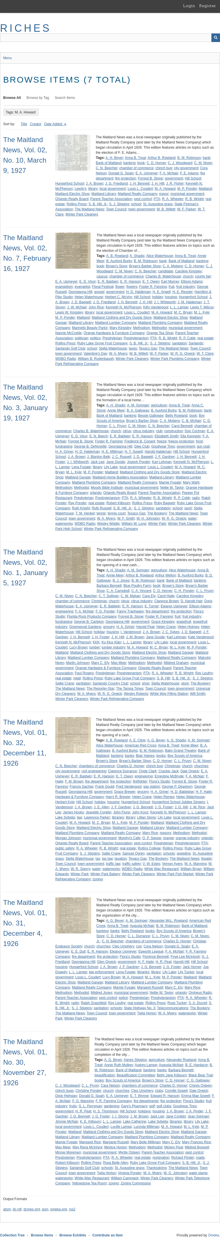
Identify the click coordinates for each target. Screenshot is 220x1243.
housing (171, 297)
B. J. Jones (121, 580)
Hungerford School (69, 183)
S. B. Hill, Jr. (98, 204)
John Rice (96, 307)
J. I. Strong (120, 1116)
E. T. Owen (151, 282)
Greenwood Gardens (85, 627)
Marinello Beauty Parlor (90, 328)
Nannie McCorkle (68, 333)
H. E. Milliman (112, 452)
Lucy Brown (78, 647)
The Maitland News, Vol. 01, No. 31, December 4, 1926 (25, 923)
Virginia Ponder (130, 1173)
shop (145, 683)
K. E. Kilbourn (90, 1122)
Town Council (116, 209)
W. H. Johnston (148, 518)
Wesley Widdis (108, 524)
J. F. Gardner (165, 457)
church (188, 276)
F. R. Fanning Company (114, 1101)
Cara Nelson (110, 1086)
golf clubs (164, 1106)
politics (95, 338)
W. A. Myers (118, 354)
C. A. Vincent (141, 591)
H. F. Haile (203, 792)
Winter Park (157, 524)
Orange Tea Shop (159, 333)
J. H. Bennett (139, 183)
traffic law (113, 864)
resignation (160, 1158)
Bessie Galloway (151, 416)
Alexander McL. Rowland (168, 921)
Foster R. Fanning (153, 287)
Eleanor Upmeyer (174, 606)
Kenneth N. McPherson (123, 307)
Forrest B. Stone (150, 178)
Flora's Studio (159, 781)
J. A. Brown (94, 183)
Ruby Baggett (164, 503)
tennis (101, 513)
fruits (73, 1106)
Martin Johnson (77, 663)
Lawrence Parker (97, 817)
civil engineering (93, 771)
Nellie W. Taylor (172, 488)
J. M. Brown (135, 637)
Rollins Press (76, 204)
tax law (107, 859)
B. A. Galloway (138, 410)
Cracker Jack (168, 771)
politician (81, 338)
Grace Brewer (124, 792)
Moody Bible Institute (107, 488)
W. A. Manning (195, 864)
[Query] (110, 37)
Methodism (141, 328)
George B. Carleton (88, 622)
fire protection (125, 178)
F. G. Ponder (105, 611)
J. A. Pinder (194, 1111)
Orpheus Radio (200, 993)
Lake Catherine (134, 1122)
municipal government (187, 194)
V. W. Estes (151, 864)
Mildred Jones (101, 993)
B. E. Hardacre (196, 1065)
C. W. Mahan (130, 596)
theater (206, 859)
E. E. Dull (78, 951)
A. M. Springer (138, 405)
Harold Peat (145, 627)
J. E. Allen (101, 807)
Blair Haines (145, 756)
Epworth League (150, 951)
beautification (105, 1075)
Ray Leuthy (204, 673)
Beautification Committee (136, 1075)
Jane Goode (115, 462)
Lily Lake (110, 467)
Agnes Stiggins (135, 1060)
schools (169, 853)
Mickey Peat (173, 1147)
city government (186, 168)
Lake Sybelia (65, 817)
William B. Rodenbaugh (96, 359)
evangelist (82, 287)
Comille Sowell (176, 1091)
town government (141, 209)
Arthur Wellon (165, 575)
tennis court (116, 513)
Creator (36, 124)
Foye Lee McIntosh (185, 957)
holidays (144, 1111)
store (185, 683)
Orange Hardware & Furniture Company (114, 333)
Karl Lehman (162, 462)
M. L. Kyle (201, 312)
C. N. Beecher (106, 168)
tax (97, 859)
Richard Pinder (182, 1158)
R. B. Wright (194, 199)
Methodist (159, 328)
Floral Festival (102, 287)
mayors (165, 833)
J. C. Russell (121, 457)
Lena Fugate (81, 467)
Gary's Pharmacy (134, 1106)
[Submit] (215, 37)
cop (139, 946)
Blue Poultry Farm (137, 586)
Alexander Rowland (181, 1060)
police (123, 998)
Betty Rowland (176, 416)
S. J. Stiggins (119, 204)
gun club (203, 446)
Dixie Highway (66, 1096)
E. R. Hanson (130, 282)
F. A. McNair (169, 173)
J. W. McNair (77, 307)
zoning (98, 879)
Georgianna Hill (80, 292)
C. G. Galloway (198, 1080)
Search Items (65, 98)
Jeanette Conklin (98, 812)
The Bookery (157, 513)
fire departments (145, 1101)
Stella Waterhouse (113, 348)
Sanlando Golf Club (70, 348)
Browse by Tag (38, 98)
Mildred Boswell (197, 1147)
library (93, 189)
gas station (151, 787)
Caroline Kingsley (188, 271)
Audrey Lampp (146, 1065)
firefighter (140, 781)
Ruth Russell (101, 508)
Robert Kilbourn (118, 503)
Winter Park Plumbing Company (174, 359)
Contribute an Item (107, 1235)
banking (129, 163)
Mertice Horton (115, 1147)
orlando (95, 493)
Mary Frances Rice (196, 1142)
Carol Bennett (181, 426)
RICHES (25, 28)
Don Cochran (195, 431)
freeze (161, 441)
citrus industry (143, 431)
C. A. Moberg (173, 266)
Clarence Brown (166, 601)
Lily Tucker (186, 972)
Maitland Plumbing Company (160, 323)
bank (206, 158)
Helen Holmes (188, 627)
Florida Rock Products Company (92, 616)
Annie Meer (116, 410)
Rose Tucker (176, 1003)
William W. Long (133, 524)
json (45, 1209)
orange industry (187, 838)
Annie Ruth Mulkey (118, 1065)
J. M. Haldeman (190, 302)
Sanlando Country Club (110, 683)
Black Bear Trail (200, 1075)
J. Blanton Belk (98, 457)
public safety (64, 848)
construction (173, 431)
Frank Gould (104, 787)
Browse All (12, 98)
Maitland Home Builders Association (120, 477)
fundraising (63, 446)
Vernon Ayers (172, 864)
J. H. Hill (158, 183)
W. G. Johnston (175, 1173)
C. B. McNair (191, 421)
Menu (7, 58)
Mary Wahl (191, 482)
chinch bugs (64, 1091)
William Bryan (190, 869)
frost (199, 441)
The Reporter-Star (100, 689)
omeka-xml (58, 1209)
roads (200, 1158)
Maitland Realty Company (137, 194)
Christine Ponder (88, 1091)
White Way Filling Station (169, 694)
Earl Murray (170, 282)
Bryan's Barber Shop (145, 266)
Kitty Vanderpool (155, 307)
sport (188, 508)
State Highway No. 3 (139, 1008)
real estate (205, 338)
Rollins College (149, 848)
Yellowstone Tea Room (89, 1183)
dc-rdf (17, 1209)
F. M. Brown (74, 781)
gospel (99, 292)
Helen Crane (166, 627)
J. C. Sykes (170, 632)
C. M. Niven (203, 163)
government (174, 178)
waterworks (64, 524)
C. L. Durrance (139, 936)
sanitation (179, 343)
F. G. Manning (83, 1101)
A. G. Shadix (176, 740)
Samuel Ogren (133, 853)
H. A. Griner (64, 452)
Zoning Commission (136, 1183)
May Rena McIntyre (87, 1147)
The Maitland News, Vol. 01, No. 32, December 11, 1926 (25, 742)
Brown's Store (116, 266)
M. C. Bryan (183, 312)
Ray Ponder (77, 503)
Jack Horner (192, 967)
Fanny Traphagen (130, 611)
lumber (94, 647)
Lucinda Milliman (146, 1127)
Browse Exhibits (72, 1235)
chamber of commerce (136, 168)
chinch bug (164, 168)
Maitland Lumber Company (115, 323)
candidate (165, 271)
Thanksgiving (156, 1168)
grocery (109, 627)
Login (189, 5)
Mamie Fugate (170, 482)
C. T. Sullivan (109, 596)
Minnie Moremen (68, 1152)
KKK (96, 642)
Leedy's (80, 189)
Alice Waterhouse (159, 256)
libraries (118, 817)
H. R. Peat (163, 962)
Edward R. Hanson (165, 1096)
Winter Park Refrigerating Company (111, 529)
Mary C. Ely (100, 663)
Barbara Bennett (109, 586)
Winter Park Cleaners (81, 214)
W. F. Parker (186, 209)
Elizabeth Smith (166, 436)
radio (196, 498)
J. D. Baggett (81, 302)
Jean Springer (198, 1116)
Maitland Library (103, 194)
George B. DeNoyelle (90, 446)
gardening (111, 1106)
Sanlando (196, 343)
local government (112, 189)
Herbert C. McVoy (118, 297)
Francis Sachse (81, 787)
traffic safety (131, 864)
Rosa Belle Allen (115, 1163)
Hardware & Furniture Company (79, 797)
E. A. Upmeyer (146, 173)
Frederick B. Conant (139, 441)
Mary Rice (150, 833)
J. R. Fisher (175, 183)
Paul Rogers (84, 673)
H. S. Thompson (105, 1111)
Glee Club (141, 446)
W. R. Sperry (80, 869)
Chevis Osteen (200, 1086)
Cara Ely (149, 596)
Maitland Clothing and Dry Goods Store (122, 318)
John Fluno (121, 812)
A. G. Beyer (156, 740)
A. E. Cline (137, 740)
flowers (131, 287)
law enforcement (101, 972)
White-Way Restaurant (91, 1178)
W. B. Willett (166, 209)
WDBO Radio (65, 359)
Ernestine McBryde (169, 776)
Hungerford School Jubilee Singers (178, 802)
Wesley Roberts (136, 694)
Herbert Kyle (64, 802)
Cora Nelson (153, 946)
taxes (133, 348)
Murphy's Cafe (129, 838)
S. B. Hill (163, 678)
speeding (184, 853)
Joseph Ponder (138, 462)
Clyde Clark (148, 771)
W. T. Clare (205, 354)
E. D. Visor (87, 282)
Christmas (99, 601)
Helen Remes (164, 797)
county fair (203, 276)
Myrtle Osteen (129, 1152)
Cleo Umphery (123, 946)
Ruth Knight (81, 508)
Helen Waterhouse (88, 297)
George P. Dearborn (177, 787)
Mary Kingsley (120, 328)
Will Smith (197, 694)
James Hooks (73, 812)
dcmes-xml (31, 1209)
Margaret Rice (90, 1142)
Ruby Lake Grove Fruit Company (102, 343)
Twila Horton (146, 1013)
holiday (157, 297)
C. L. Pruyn (117, 426)
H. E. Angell (162, 292)
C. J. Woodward (180, 163)
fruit (171, 287)
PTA (157, 199)
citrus (127, 431)
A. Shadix (137, 256)
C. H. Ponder (184, 591)
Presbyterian (112, 338)
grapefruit (183, 622)
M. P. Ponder (187, 189)
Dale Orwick (189, 771)
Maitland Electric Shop (72, 194)
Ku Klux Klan (111, 642)
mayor (163, 194)
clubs (159, 1091)
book (141, 163)
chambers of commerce (97, 766)
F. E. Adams (189, 173)
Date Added (53, 124)
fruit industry (185, 287)
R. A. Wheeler (172, 199)
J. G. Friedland (116, 183)
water (192, 518)
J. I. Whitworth (165, 302)
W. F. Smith (126, 518)
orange (168, 838)
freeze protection (181, 441)
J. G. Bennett (143, 807)
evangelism (64, 287)
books (161, 756)
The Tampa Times (129, 689)
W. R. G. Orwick (182, 354)
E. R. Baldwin (108, 282)
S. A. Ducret (197, 1003)
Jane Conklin (176, 1116)
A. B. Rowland (117, 256)
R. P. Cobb (187, 338)
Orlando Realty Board (71, 199)
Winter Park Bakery (105, 874)
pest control (143, 199)
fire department (157, 611)
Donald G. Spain (121, 173)
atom (7, 1209)
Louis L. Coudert (140, 189)
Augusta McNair (142, 926)
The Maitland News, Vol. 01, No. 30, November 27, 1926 (25, 1062)
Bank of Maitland (108, 163)
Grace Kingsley (162, 622)
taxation (121, 859)
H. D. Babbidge (182, 792)
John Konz (140, 812)
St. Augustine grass (157, 204)
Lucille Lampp (121, 1127)
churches (201, 766)
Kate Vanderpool (201, 637)
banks (129, 756)
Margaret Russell (150, 987)
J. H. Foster (100, 637)
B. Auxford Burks (119, 261)
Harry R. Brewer (118, 797)
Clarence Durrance (122, 771)
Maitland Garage (78, 477)
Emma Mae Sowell (195, 1096)
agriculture (159, 405)
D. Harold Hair (192, 601)
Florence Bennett (155, 957)
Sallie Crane (64, 683)
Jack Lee (97, 462)
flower (119, 287)
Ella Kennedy (190, 436)
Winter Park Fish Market (174, 874)
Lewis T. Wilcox (202, 307)
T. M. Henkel (85, 513)
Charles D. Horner (177, 941)
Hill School (193, 178)
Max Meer (118, 663)
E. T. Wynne (139, 1096)
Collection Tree (12, 1235)
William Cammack (124, 1178)
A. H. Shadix (115, 405)
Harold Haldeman (158, 452)
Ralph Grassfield (93, 1003)
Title (24, 124)
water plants (198, 1173)
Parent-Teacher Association (111, 199)
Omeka (213, 1235)
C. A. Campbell (118, 591)
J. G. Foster (164, 807)
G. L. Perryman (90, 1106)
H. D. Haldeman (138, 292)
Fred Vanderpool (129, 787)
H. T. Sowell (134, 452)
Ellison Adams (191, 282)
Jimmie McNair (66, 1122)
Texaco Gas (148, 348)
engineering (64, 611)
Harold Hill (181, 962)
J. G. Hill (181, 807)
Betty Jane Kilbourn (172, 1075)
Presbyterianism (136, 338)
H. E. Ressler (182, 292)
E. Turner (152, 606)
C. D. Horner (156, 163)
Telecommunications (172, 1008)
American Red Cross (140, 745)
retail (77, 678)
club (159, 431)
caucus (102, 276)
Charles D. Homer (130, 766)
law (79, 817)
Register (207, 5)
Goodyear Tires (163, 446)
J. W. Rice (197, 807)
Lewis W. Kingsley (69, 312)
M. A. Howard (165, 189)
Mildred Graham (176, 663)
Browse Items (42, 1235)
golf (152, 1106)
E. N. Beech (98, 436)
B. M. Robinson (189, 158)
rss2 (72, 1209)
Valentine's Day (95, 354)
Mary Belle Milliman (145, 1142)
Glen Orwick (106, 962)
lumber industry (113, 647)
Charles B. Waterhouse (163, 276)
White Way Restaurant (161, 869)
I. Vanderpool (131, 632)
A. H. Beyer (114, 158)
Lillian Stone (146, 817)
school (136, 204)
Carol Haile (166, 596)
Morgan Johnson (68, 838)
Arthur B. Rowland (161, 158)
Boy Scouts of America (185, 756)
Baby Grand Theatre (180, 751)
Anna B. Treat (135, 158)
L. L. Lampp (179, 307)
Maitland (205, 189)
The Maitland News (89, 209)
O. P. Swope (151, 838)
